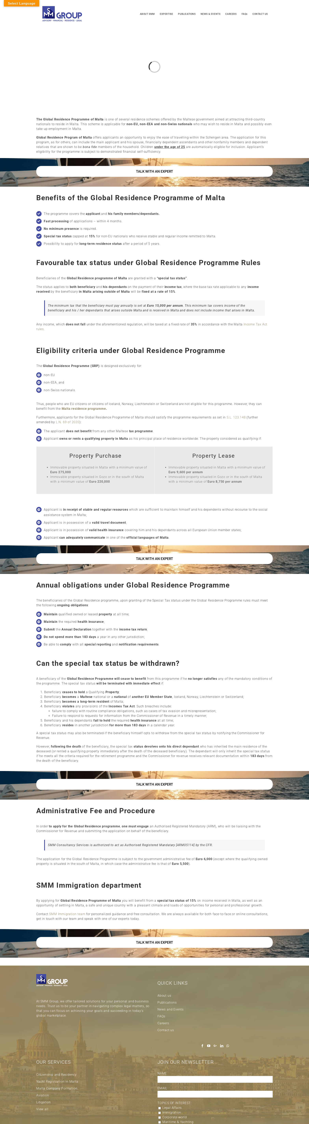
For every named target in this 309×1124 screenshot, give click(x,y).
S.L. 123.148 (236, 417)
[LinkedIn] (221, 1045)
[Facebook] (202, 1045)
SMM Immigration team (67, 914)
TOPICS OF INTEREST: (174, 1103)
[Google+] (215, 1045)
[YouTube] (208, 1045)
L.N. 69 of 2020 (67, 422)
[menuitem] (147, 13)
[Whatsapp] (227, 1045)
